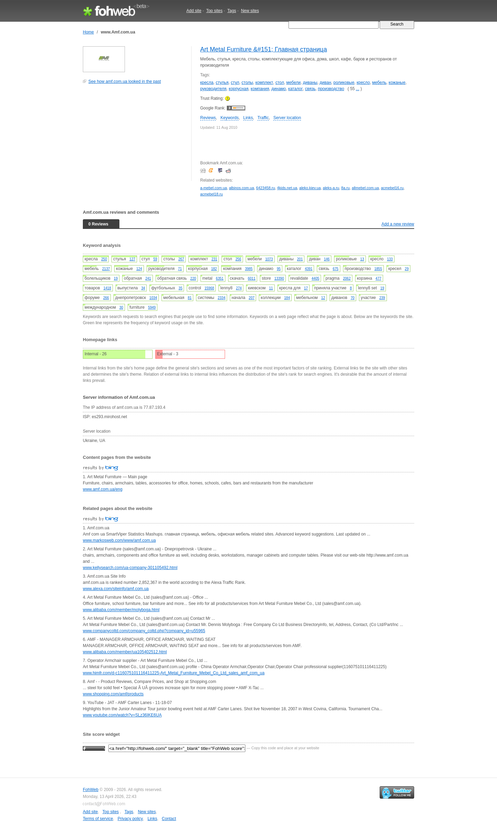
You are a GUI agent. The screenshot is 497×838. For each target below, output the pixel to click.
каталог (295, 88)
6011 (251, 278)
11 (271, 288)
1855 (378, 269)
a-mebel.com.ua (213, 188)
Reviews (208, 117)
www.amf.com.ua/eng (103, 489)
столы (247, 82)
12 (323, 298)
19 (116, 278)
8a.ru (345, 188)
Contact (169, 818)
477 (378, 278)
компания (260, 88)
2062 (347, 278)
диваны (310, 82)
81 (190, 298)
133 (390, 259)
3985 (249, 269)
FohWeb (90, 789)
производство (331, 88)
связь (310, 88)
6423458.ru (265, 188)
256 (238, 259)
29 (407, 269)
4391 (308, 269)
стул (235, 82)
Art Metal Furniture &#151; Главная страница (263, 49)
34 (143, 288)
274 (239, 288)
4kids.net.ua (287, 188)
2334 (221, 298)
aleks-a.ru (331, 188)
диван (325, 82)
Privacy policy (130, 818)
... (357, 88)
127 (132, 259)
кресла (206, 82)
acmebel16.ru (392, 188)
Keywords (230, 117)
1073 (269, 259)
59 (155, 259)
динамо (278, 88)
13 (362, 259)
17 (306, 288)
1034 (153, 298)
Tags (231, 10)
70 (352, 298)
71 (180, 269)
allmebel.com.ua (365, 188)
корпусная (238, 88)
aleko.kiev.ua (310, 188)
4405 (315, 278)
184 (287, 298)
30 (121, 307)
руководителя (213, 88)
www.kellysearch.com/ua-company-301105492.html (130, 567)
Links (248, 117)
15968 (209, 288)
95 (279, 269)
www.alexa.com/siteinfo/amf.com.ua (116, 588)
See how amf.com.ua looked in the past (124, 81)
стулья (222, 82)
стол (279, 82)
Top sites (214, 10)
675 (336, 269)
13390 (279, 278)
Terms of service (98, 818)
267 (181, 259)
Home (88, 32)
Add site (193, 10)
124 (139, 269)
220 (193, 278)
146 (327, 259)
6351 (219, 278)
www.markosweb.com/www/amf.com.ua (119, 540)
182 (214, 269)
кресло (363, 82)
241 (148, 278)
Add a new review (397, 224)
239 (382, 298)
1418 (107, 288)
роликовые (343, 82)
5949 (152, 307)
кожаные (397, 82)
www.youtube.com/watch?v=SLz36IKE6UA (122, 715)
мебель (379, 82)
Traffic (263, 117)
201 (300, 259)
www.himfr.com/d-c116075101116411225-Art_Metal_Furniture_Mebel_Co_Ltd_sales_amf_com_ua (173, 673)
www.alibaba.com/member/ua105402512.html (125, 651)
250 (104, 259)
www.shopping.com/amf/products (113, 694)
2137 (106, 269)
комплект (264, 82)
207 (252, 298)
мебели (293, 82)
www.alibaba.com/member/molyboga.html (121, 609)
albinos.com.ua (241, 188)
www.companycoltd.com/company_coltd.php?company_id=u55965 (144, 630)
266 (106, 298)
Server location (287, 117)
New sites (250, 10)
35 (180, 288)
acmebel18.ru (211, 194)
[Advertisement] (134, 136)
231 (214, 259)
